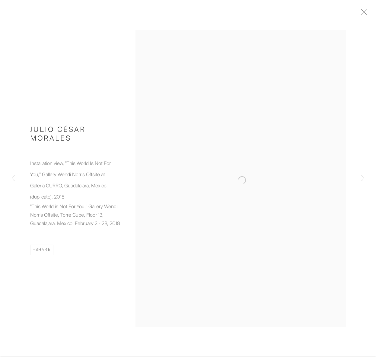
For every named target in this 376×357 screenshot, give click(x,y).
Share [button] (43, 252)
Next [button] (363, 178)
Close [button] (367, 13)
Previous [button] (13, 178)
